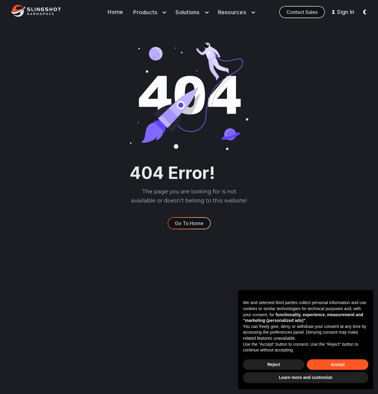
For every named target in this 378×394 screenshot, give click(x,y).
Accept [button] (338, 364)
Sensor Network (181, 347)
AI (166, 325)
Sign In (345, 12)
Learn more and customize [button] (305, 377)
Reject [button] (273, 364)
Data (169, 302)
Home (115, 12)
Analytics (174, 313)
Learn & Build (178, 336)
